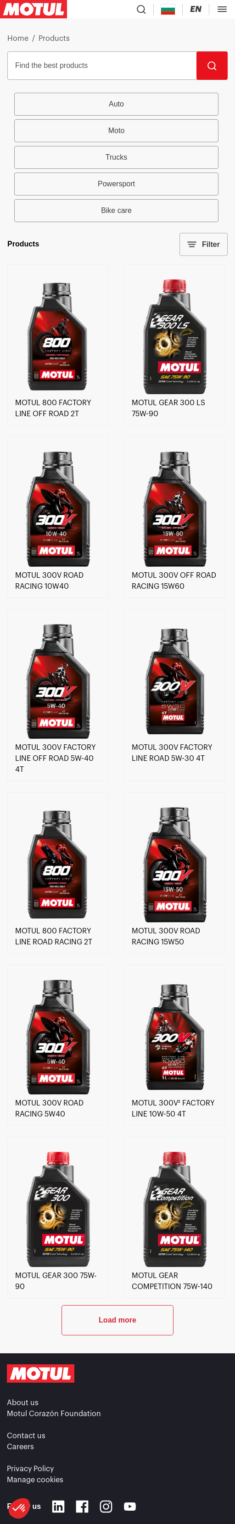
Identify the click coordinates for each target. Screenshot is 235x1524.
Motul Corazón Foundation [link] (54, 1414)
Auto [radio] (116, 104)
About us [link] (23, 1403)
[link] (58, 392)
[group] (118, 157)
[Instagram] (106, 1506)
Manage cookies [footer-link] (35, 1480)
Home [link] (17, 38)
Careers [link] (20, 1447)
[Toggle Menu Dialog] (222, 9)
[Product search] (141, 9)
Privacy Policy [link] (30, 1469)
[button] (19, 1508)
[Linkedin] (58, 1506)
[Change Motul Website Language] (195, 9)
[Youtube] (129, 1506)
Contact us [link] (26, 1436)
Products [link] (54, 38)
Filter (203, 244)
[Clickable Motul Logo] (33, 9)
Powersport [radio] (116, 184)
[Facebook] (82, 1506)
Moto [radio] (116, 130)
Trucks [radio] (116, 157)
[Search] (212, 65)
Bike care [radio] (116, 210)
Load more (117, 1320)
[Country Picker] (168, 9)
